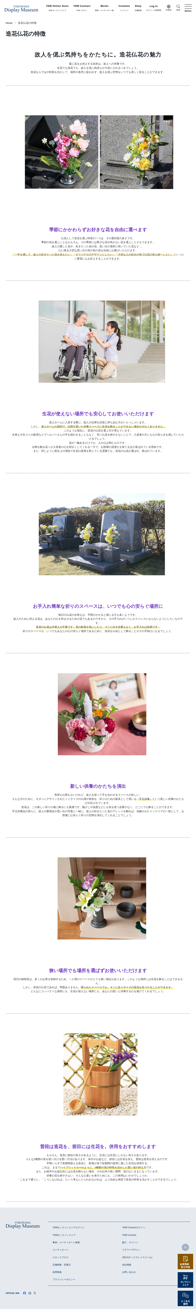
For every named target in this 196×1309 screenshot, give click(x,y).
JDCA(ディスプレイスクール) (137, 1257)
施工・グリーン (130, 1242)
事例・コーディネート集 (104, 8)
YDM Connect (129, 1235)
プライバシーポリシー (64, 1279)
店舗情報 (138, 8)
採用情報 (57, 1272)
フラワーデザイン (131, 1250)
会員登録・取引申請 (185, 1266)
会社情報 (126, 1264)
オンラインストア (186, 1283)
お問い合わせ (129, 1272)
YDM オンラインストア (57, 8)
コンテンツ (124, 8)
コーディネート (60, 1250)
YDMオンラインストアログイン (69, 1227)
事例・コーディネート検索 (66, 1242)
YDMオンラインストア (64, 1235)
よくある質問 (185, 1302)
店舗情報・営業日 (62, 1264)
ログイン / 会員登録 (153, 8)
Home (9, 23)
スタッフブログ (60, 1257)
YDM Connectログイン (133, 1227)
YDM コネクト (82, 8)
